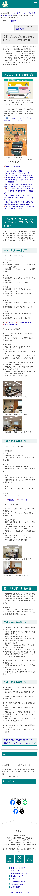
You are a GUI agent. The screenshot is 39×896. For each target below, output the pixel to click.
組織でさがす (22, 13)
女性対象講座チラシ (12, 324)
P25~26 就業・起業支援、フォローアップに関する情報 (19, 207)
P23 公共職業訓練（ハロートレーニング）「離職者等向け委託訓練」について (19, 197)
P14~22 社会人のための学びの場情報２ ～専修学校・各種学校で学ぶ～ (19, 191)
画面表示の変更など (18, 881)
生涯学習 (13, 21)
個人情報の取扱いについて (20, 873)
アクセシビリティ (17, 879)
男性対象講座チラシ (25, 322)
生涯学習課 (8, 15)
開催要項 (11, 322)
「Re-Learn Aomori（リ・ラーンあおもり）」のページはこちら (18, 119)
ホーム (13, 13)
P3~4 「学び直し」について (20, 175)
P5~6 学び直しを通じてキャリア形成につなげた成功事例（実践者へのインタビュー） (19, 179)
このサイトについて (18, 868)
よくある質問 (16, 887)
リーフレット (23, 500)
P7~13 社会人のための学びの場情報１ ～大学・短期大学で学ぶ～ (19, 185)
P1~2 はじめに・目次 (17, 173)
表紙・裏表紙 (14, 171)
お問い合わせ (10, 781)
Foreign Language (18, 884)
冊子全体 (13, 166)
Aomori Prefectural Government (20, 892)
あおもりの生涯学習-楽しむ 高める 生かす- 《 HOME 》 (19, 741)
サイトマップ (16, 871)
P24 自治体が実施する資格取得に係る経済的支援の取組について (19, 203)
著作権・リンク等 (17, 876)
